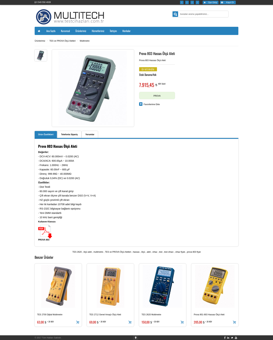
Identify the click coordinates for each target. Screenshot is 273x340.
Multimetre (84, 41)
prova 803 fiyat (194, 252)
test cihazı (169, 252)
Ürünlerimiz (40, 41)
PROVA (157, 96)
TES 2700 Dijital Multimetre (49, 314)
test (160, 252)
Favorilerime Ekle (152, 104)
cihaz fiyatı (180, 252)
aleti (149, 252)
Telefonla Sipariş (69, 134)
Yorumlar (89, 134)
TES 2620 (77, 252)
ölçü (143, 252)
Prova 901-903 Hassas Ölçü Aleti (209, 314)
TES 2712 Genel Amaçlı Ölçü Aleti (105, 314)
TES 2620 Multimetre (151, 314)
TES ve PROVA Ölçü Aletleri (62, 41)
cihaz (154, 252)
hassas (136, 252)
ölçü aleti (87, 252)
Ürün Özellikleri (45, 134)
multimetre (98, 252)
